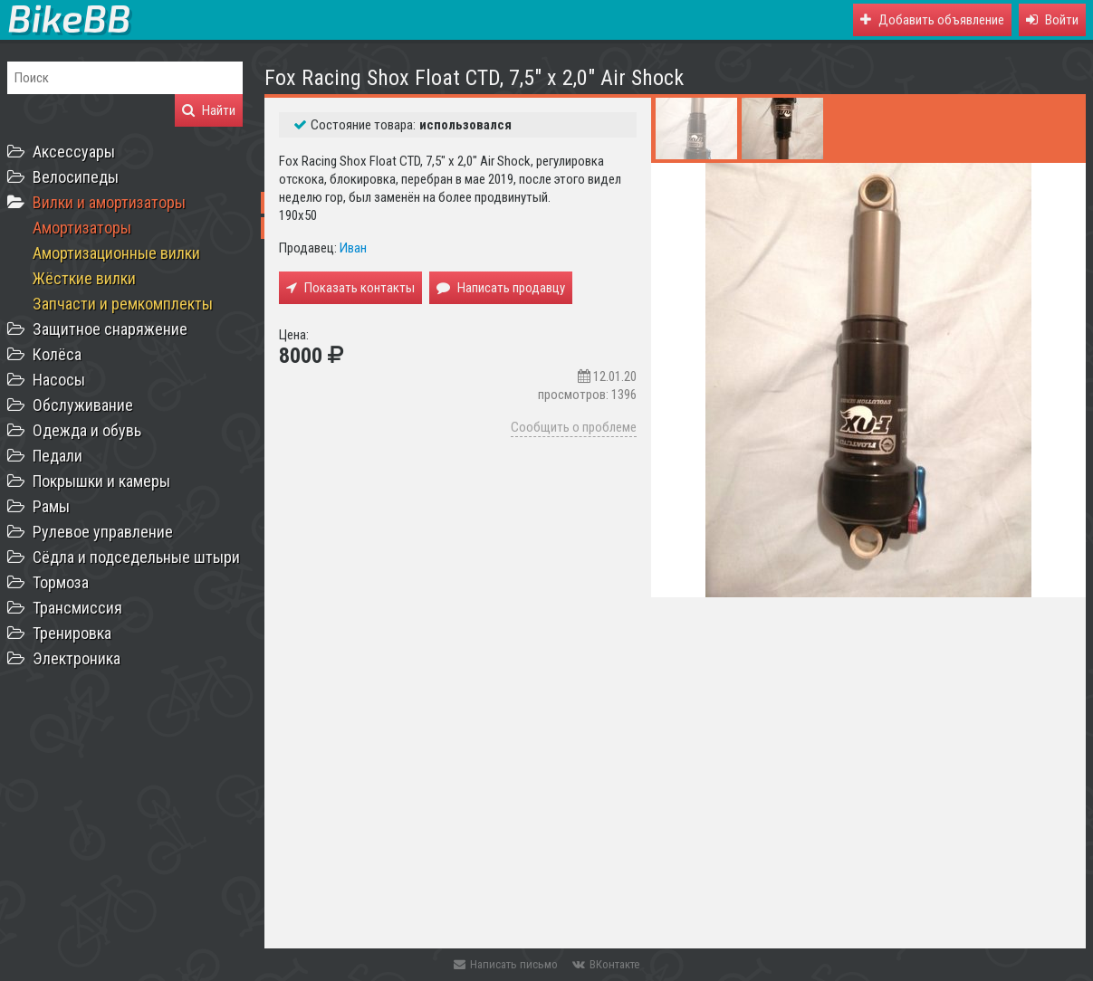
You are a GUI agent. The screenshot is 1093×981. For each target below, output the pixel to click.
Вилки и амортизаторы (109, 202)
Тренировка (72, 633)
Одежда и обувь (87, 430)
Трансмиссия (77, 607)
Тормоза (61, 582)
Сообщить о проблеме (574, 427)
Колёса (57, 354)
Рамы (51, 506)
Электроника (76, 658)
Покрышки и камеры (101, 480)
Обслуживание (83, 404)
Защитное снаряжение (110, 328)
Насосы (59, 379)
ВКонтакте (605, 964)
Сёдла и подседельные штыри (136, 557)
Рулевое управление (103, 531)
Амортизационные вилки (116, 252)
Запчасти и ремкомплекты (123, 303)
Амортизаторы (82, 227)
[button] (1052, 20)
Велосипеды (76, 176)
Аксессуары (74, 151)
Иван (353, 248)
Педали (57, 455)
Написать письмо (506, 964)
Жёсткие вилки (84, 278)
